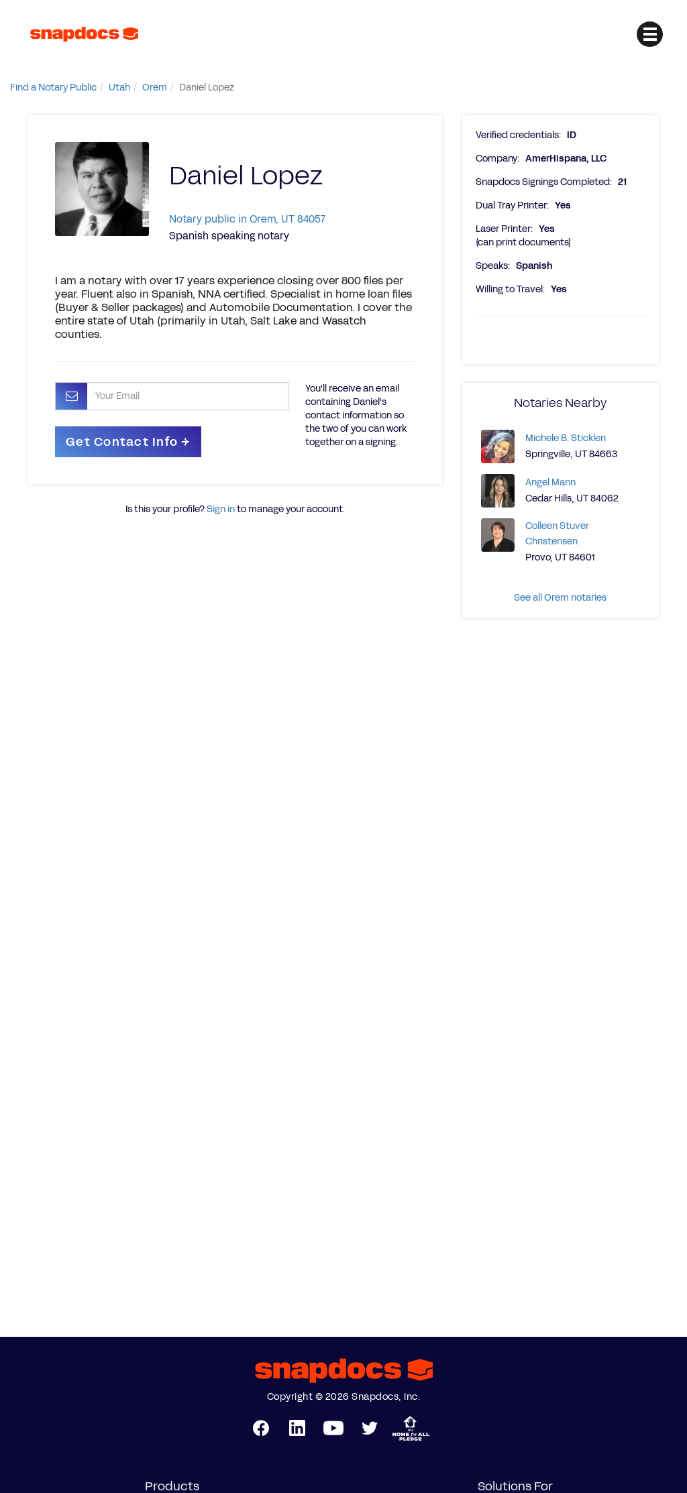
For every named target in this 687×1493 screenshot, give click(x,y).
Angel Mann (550, 482)
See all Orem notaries (560, 597)
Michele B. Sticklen (565, 438)
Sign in (221, 509)
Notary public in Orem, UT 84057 (247, 219)
